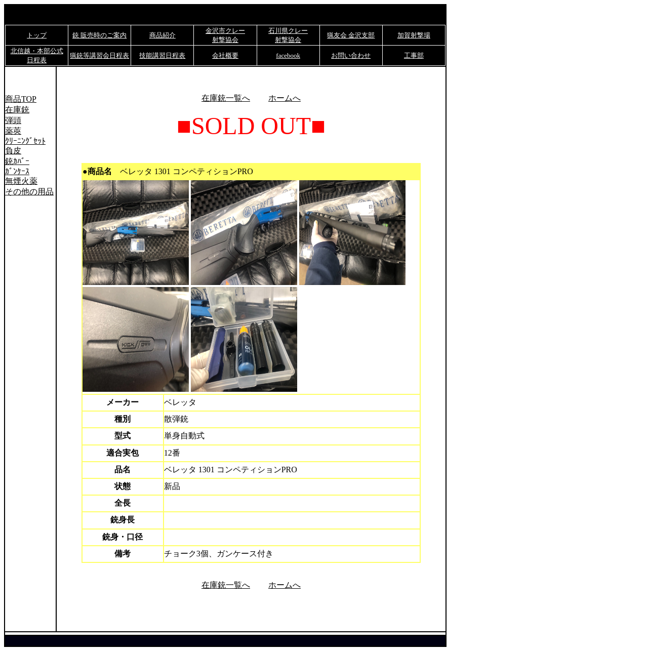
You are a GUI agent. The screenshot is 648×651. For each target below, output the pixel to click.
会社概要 (225, 55)
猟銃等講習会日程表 (99, 55)
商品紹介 (162, 35)
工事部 (414, 55)
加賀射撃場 (413, 35)
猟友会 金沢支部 (351, 35)
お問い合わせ (351, 55)
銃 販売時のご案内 (99, 35)
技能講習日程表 (162, 55)
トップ (37, 35)
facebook (288, 55)
